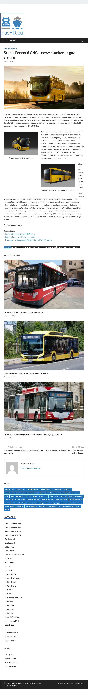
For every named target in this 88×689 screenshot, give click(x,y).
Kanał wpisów (10, 658)
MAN (70, 496)
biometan (45, 493)
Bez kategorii (10, 539)
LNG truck (9, 613)
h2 (26, 496)
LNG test (63, 496)
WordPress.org (11, 666)
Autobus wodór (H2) (13, 523)
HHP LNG (9, 590)
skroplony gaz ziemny (26, 503)
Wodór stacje (10, 636)
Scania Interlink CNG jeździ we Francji (20, 237)
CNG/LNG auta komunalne (15, 554)
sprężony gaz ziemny (71, 247)
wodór (78, 506)
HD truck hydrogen (12, 578)
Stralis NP (42, 506)
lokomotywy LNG (12, 621)
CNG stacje (9, 551)
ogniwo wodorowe (61, 499)
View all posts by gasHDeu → (31, 468)
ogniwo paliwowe (33, 499)
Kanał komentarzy (12, 662)
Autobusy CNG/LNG (10, 49)
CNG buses (9, 547)
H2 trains (8, 566)
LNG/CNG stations (12, 617)
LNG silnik (9, 601)
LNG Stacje (9, 605)
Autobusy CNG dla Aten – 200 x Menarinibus (23, 312)
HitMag (81, 683)
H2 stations (9, 562)
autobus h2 (57, 489)
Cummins (19, 496)
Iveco (35, 496)
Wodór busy (10, 625)
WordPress (71, 683)
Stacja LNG (19, 506)
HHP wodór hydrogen (13, 597)
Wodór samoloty (11, 633)
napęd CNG (52, 247)
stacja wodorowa (31, 506)
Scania (59, 247)
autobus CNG (16, 247)
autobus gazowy (29, 247)
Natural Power (20, 499)
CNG (45, 247)
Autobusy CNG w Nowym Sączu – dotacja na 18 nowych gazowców (33, 434)
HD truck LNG (10, 582)
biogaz (39, 247)
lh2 (46, 496)
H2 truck (8, 570)
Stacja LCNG (9, 506)
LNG (51, 496)
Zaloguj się (9, 655)
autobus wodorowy (11, 493)
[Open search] (82, 40)
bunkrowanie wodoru (57, 493)
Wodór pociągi (11, 629)
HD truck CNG (11, 574)
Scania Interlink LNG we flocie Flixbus (20, 234)
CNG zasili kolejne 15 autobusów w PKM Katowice (26, 373)
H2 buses (8, 558)
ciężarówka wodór (73, 493)
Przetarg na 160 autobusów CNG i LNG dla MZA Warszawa (28, 240)
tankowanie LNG (54, 506)
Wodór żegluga (11, 640)
